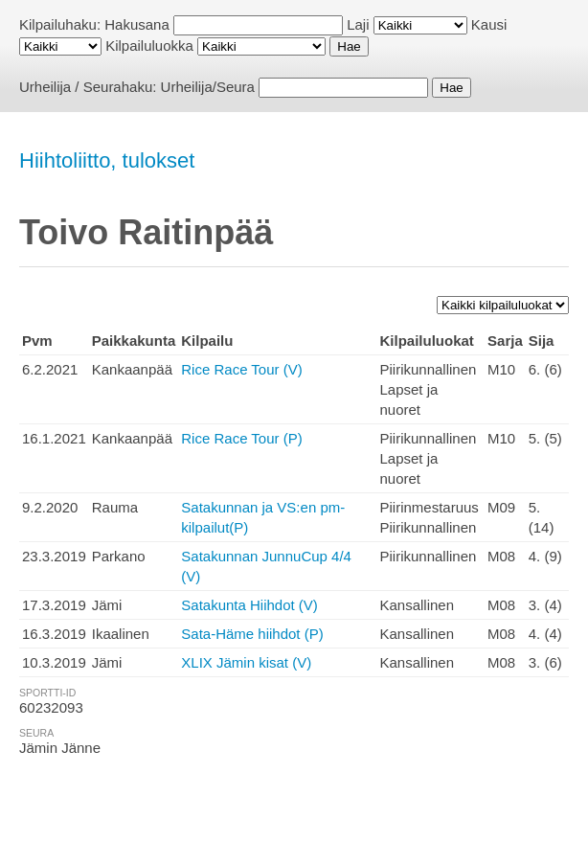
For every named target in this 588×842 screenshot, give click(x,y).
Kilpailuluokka (149, 45)
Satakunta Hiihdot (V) (249, 605)
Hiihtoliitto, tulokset (106, 160)
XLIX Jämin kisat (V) (246, 662)
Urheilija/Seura (208, 87)
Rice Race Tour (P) (241, 438)
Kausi (489, 24)
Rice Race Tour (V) (241, 369)
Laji (358, 24)
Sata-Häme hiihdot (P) (252, 634)
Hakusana (137, 24)
